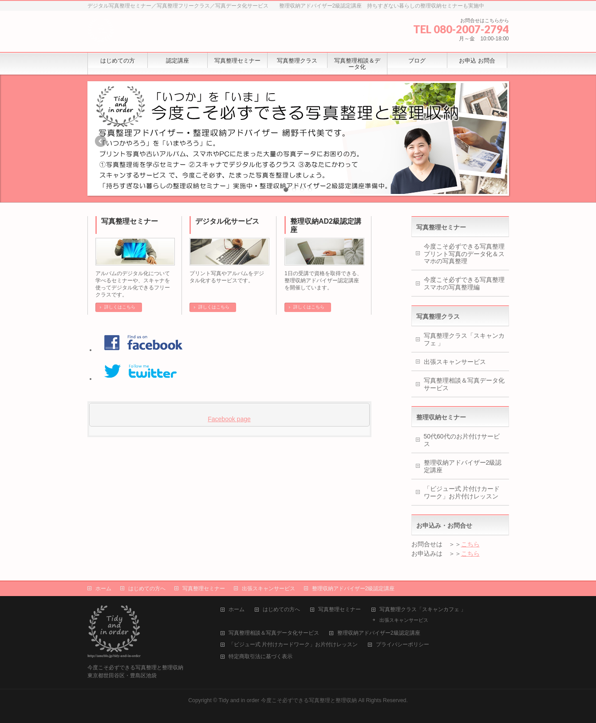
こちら (470, 544)
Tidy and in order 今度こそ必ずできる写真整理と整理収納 (288, 700)
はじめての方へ (147, 588)
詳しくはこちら (119, 306)
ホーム (103, 588)
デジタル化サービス (227, 221)
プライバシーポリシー (402, 645)
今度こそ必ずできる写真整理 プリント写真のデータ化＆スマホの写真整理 (466, 254)
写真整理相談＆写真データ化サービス (464, 384)
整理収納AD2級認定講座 (325, 225)
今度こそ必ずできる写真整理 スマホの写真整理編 (466, 283)
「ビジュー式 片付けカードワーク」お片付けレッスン (462, 492)
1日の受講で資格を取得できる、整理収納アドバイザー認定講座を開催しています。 (323, 280)
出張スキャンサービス (455, 361)
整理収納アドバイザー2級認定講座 (463, 466)
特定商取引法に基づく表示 (260, 657)
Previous (100, 141)
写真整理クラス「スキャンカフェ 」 (464, 339)
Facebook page (229, 419)
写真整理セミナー (129, 221)
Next (496, 141)
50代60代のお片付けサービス (462, 440)
